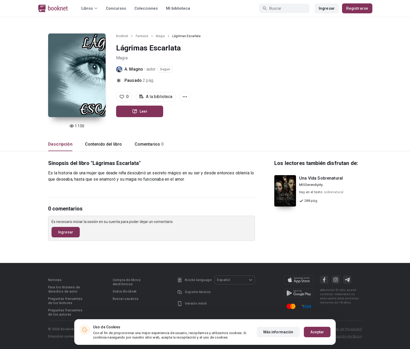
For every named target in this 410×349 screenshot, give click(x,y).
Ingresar (327, 8)
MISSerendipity (311, 185)
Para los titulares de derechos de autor (64, 289)
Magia (160, 36)
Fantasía (142, 36)
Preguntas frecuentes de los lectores (65, 301)
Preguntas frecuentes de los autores (65, 312)
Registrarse (357, 8)
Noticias (54, 280)
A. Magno (133, 69)
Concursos (116, 8)
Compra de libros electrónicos (126, 282)
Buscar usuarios (126, 299)
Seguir (165, 69)
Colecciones (146, 8)
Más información (278, 332)
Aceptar (317, 332)
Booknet (122, 36)
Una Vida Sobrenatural (321, 178)
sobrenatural (334, 192)
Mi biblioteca (178, 8)
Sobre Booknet (125, 291)
